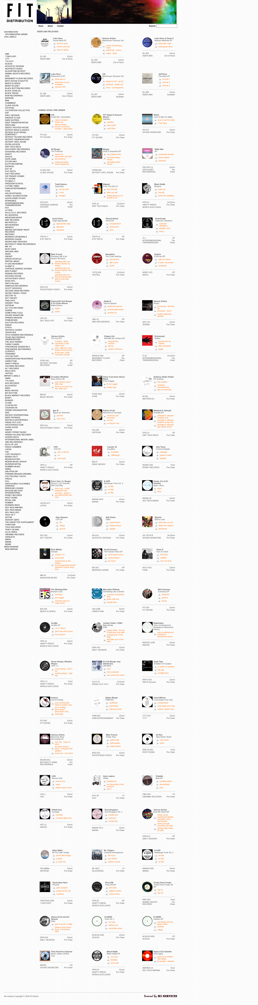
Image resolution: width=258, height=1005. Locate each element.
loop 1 (161, 231)
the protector (60, 159)
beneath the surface (113, 342)
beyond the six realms (164, 342)
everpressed (162, 703)
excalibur (115, 452)
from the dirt (112, 189)
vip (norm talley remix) (113, 158)
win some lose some (115, 675)
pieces (111, 346)
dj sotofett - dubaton (165, 961)
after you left (112, 192)
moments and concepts (113, 417)
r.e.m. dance (60, 628)
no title (110, 486)
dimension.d (60, 79)
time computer (113, 672)
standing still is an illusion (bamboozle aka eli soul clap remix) (63, 278)
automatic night (164, 43)
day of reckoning (164, 390)
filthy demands (164, 346)
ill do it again (112, 384)
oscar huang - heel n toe (63, 670)
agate (160, 349)
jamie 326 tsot (113, 599)
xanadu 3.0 (59, 555)
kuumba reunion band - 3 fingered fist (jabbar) (63, 748)
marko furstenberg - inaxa (114, 46)
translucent (111, 781)
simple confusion (115, 349)
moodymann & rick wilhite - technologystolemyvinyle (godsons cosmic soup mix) (65, 565)
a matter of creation (166, 667)
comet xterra (114, 894)
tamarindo (163, 529)
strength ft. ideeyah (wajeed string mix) (165, 421)
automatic (59, 714)
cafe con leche (164, 259)
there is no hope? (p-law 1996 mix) (64, 387)
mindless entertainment (163, 386)
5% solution (162, 382)
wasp (58, 784)
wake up (161, 189)
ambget (62, 196)
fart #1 (160, 890)
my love (111, 922)
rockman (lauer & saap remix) (62, 602)
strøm (57, 311)
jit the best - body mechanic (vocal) (62, 353)
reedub (59, 859)
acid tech (112, 818)
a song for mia (113, 423)
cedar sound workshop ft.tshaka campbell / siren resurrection (165, 818)
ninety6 (161, 192)
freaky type (111, 387)
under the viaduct (166, 525)
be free (110, 420)
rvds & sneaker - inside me (62, 121)
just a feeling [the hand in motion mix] (63, 704)
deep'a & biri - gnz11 (115, 81)
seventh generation (116, 309)
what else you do (166, 522)
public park (114, 740)
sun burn (114, 957)
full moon (112, 855)
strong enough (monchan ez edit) (165, 825)
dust (111, 230)
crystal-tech (113, 815)
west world (111, 125)
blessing (162, 161)
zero (161, 787)
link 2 (109, 789)
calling (160, 930)
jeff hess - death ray (114, 84)
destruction (114, 227)
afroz (159, 492)
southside (113, 703)
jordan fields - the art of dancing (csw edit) (116, 631)
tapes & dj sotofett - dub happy (165, 958)
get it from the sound (64, 631)
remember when (115, 928)
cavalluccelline (166, 781)
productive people (166, 154)
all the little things (63, 855)
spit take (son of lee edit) (115, 640)
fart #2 (160, 893)
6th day (161, 670)
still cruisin (113, 262)
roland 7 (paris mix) (165, 709)
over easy (62, 458)
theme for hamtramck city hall (63, 155)
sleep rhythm (164, 157)
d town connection (166, 262)
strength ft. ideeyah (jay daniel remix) (165, 426)
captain (112, 529)
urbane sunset (114, 862)
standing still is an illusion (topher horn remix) (63, 270)
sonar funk (59, 558)
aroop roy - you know (64, 753)
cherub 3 (166, 85)
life (60, 522)
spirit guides (115, 743)
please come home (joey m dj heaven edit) (63, 929)
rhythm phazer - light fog (63, 674)
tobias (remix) (115, 525)
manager (163, 452)
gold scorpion (62, 888)
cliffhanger (115, 455)
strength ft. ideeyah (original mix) (165, 417)
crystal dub (113, 821)
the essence (60, 634)
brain (162, 743)
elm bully (113, 888)
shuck (164, 601)
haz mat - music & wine (62, 743)
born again (59, 598)
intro (109, 669)
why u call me (63, 452)
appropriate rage (63, 224)
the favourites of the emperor (115, 785)
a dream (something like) (115, 595)
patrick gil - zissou (113, 50)
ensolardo (162, 266)
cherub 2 (166, 82)
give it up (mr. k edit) (63, 924)
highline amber (115, 891)
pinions (165, 598)
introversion (114, 259)
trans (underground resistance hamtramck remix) (165, 634)
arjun (159, 488)
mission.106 (60, 87)
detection (166, 594)
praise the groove (115, 306)
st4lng (61, 525)
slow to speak (63, 50)
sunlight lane (163, 673)
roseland (60, 894)
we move (112, 561)
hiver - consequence (114, 88)
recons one (60, 781)
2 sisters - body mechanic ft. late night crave (62, 343)
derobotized (165, 784)
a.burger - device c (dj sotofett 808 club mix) (63, 495)
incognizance (115, 224)
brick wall (115, 963)
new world (164, 740)
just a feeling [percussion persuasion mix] (61, 709)
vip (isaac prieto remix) (113, 163)
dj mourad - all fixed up (165, 307)
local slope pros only (166, 706)
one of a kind (165, 561)
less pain (164, 555)
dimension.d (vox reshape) (62, 83)
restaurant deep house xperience (62, 163)
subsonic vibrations (163, 225)
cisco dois (61, 419)
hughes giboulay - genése (165, 315)
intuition (160, 926)
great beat (113, 706)
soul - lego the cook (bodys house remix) (63, 349)
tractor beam (114, 522)
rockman (58, 594)
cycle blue (111, 128)
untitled (163, 558)
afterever (60, 227)
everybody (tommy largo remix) (165, 923)
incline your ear (63, 47)
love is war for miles (166, 120)
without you (113, 925)
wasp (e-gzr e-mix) (63, 787)
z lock (61, 192)
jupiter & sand (165, 455)
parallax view (164, 228)
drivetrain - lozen (164, 311)
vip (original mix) (114, 154)
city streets (112, 859)
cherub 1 (166, 79)
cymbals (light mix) (63, 818)
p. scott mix (61, 862)
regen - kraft (111, 53)
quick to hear (62, 43)
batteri (57, 308)
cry (59, 455)
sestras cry (112, 313)
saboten (110, 122)
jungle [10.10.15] (63, 891)
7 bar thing (162, 123)
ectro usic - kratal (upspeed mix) (62, 489)
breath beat (112, 602)
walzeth (163, 458)
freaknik (114, 960)
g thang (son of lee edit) (115, 636)
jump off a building (166, 196)
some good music (115, 555)
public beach (115, 746)
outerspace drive (165, 47)
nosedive (60, 230)
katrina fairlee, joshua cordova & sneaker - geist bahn (63, 126)
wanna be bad (115, 709)
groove (62, 529)
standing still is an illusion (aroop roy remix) (62, 263)
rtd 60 (111, 266)
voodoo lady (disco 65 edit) (165, 829)
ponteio (60, 416)
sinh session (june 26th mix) (62, 383)
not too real (64, 189)
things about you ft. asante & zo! (115, 197)
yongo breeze (114, 558)
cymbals (59, 815)
